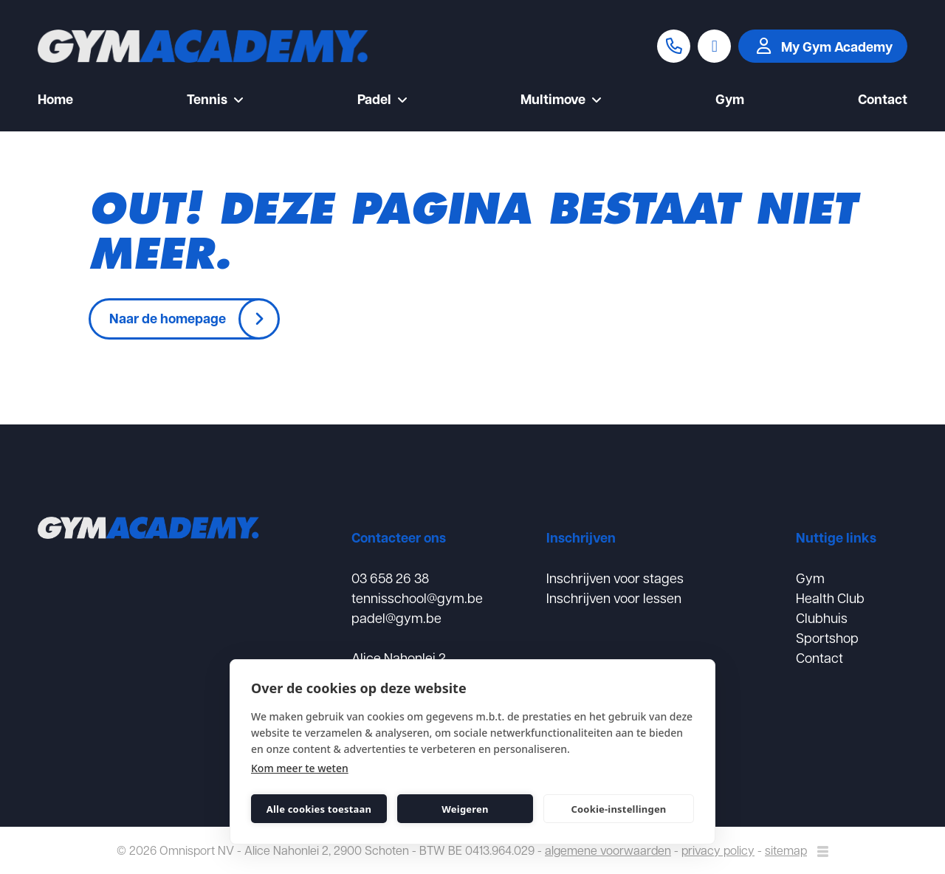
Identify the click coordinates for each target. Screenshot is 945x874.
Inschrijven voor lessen (613, 597)
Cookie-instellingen (618, 809)
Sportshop (827, 637)
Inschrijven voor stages (615, 577)
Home (55, 100)
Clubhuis (822, 617)
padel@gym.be (396, 617)
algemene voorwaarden (608, 850)
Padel (382, 100)
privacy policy (718, 850)
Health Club (830, 597)
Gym (729, 100)
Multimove (561, 100)
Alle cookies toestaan (319, 809)
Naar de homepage (167, 318)
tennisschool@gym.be (417, 597)
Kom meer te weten (299, 768)
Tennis (215, 100)
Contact (882, 100)
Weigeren (464, 809)
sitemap (786, 850)
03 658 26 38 (390, 577)
